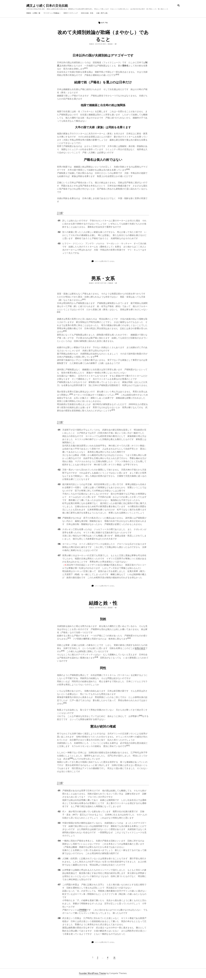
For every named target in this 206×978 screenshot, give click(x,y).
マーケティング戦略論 (51, 13)
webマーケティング (71, 13)
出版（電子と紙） (102, 13)
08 (58, 918)
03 (58, 243)
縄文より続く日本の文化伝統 (47, 5)
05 (58, 529)
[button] (85, 68)
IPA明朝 (83, 909)
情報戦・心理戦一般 (33, 13)
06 (58, 543)
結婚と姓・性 (103, 603)
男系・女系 (103, 278)
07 (58, 555)
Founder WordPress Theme (92, 973)
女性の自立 (140, 648)
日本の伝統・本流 (87, 13)
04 (58, 517)
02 (58, 232)
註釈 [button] (60, 213)
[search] (178, 5)
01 (58, 220)
